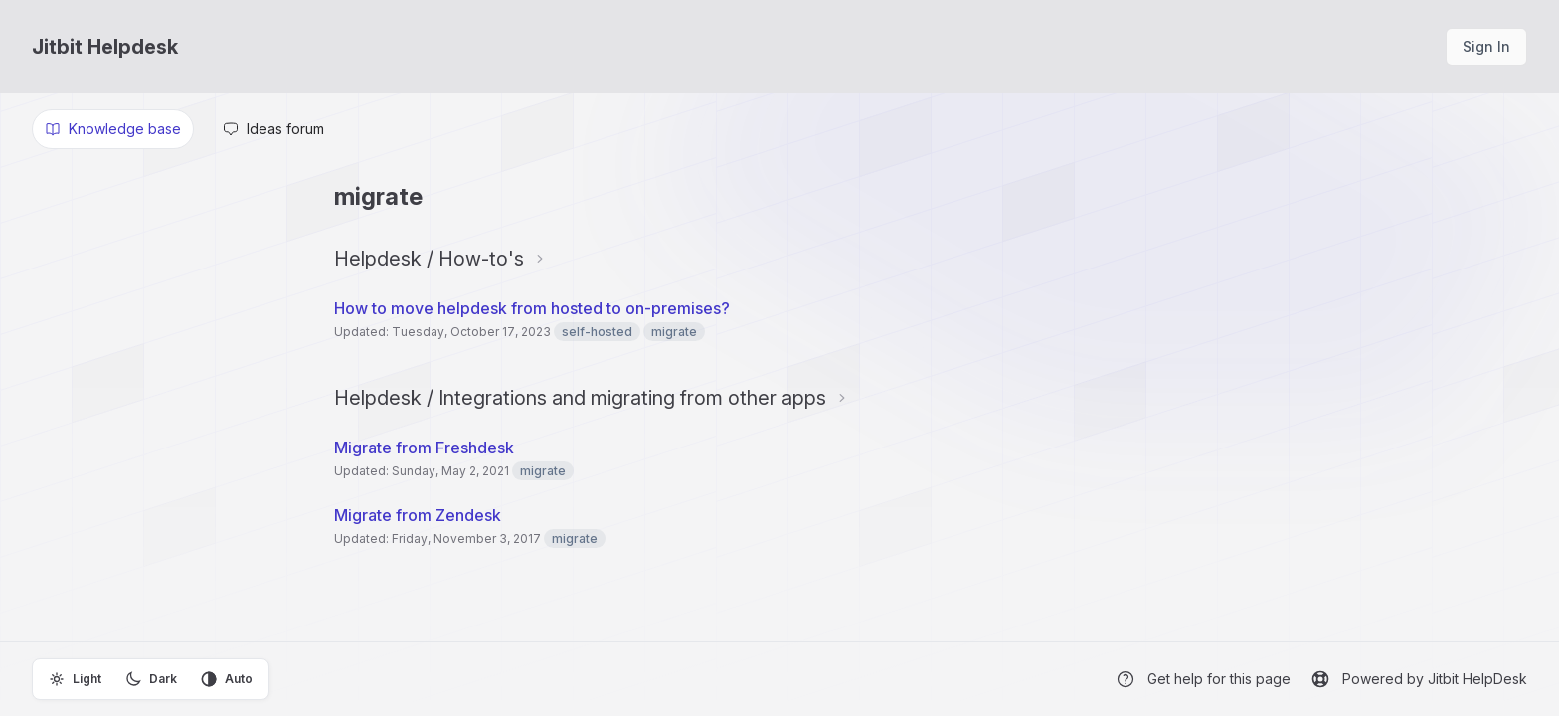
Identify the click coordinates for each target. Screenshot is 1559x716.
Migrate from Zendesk (417, 515)
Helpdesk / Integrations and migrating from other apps (580, 398)
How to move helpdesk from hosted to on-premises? (532, 308)
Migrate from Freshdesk (424, 447)
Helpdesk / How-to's (429, 258)
